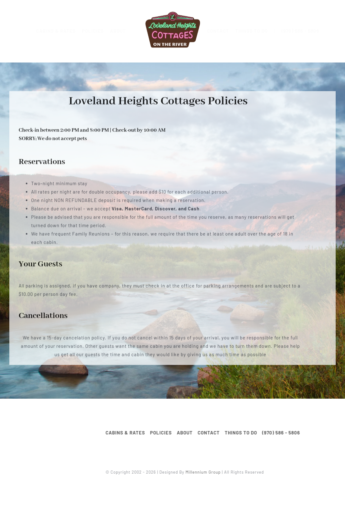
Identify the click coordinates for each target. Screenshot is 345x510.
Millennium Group (205, 472)
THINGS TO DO (256, 31)
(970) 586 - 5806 (305, 31)
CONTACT (223, 31)
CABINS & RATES (61, 31)
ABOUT (123, 31)
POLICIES (98, 31)
